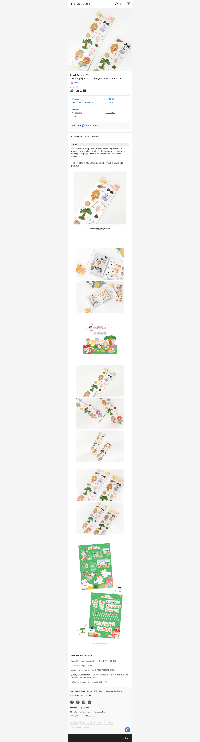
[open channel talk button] (127, 729)
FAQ (95, 691)
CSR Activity (74, 695)
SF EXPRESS (76, 727)
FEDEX (86, 727)
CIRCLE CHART (87, 723)
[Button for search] (116, 3)
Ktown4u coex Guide (77, 691)
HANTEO (74, 723)
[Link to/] (121, 3)
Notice (89, 691)
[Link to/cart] (127, 3)
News (101, 691)
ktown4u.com (91, 716)
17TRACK (109, 723)
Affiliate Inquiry (86, 712)
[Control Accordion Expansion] (100, 125)
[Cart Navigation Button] (127, 3)
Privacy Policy (86, 695)
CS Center (74, 712)
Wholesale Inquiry (101, 712)
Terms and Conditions (113, 691)
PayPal (99, 723)
